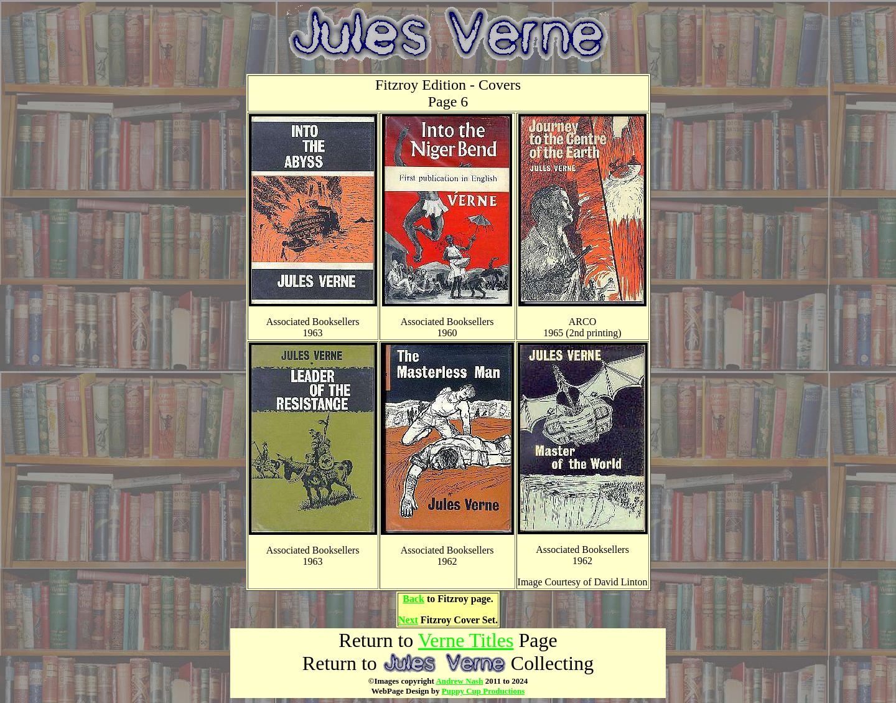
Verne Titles (466, 640)
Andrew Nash (459, 681)
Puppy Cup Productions (483, 691)
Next (408, 620)
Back (413, 598)
